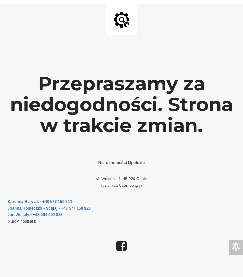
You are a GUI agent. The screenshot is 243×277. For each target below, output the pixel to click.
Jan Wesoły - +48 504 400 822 (35, 214)
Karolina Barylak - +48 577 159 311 (40, 201)
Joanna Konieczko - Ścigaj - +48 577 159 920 (49, 208)
